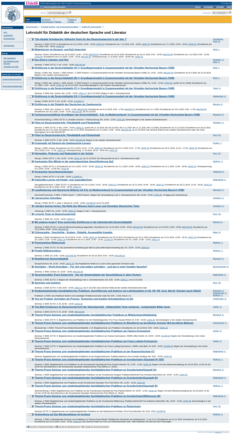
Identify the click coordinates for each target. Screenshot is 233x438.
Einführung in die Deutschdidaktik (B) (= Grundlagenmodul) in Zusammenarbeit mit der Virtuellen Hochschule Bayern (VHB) (104, 78)
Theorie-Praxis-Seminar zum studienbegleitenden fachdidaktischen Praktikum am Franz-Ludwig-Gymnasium (95, 341)
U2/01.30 (183, 375)
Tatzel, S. (217, 88)
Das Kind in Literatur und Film (51, 60)
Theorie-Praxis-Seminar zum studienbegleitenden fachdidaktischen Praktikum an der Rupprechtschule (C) (94, 351)
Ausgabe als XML (11, 67)
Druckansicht (9, 38)
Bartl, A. (216, 62)
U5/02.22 (100, 44)
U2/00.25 (77, 421)
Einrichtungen (32, 27)
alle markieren (10, 58)
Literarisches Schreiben (47, 198)
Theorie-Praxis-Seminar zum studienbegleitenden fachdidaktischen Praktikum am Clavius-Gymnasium (92, 331)
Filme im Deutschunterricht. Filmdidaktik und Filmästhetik (67, 122)
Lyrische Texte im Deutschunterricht (54, 214)
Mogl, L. (216, 49)
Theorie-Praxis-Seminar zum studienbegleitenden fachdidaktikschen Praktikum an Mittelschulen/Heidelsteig (95, 315)
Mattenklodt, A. (219, 96)
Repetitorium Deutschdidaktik (51, 259)
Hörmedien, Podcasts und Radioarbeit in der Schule (63, 153)
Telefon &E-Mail (73, 20)
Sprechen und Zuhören (47, 283)
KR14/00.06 (71, 256)
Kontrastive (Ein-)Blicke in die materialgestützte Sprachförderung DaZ (74, 161)
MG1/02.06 (80, 65)
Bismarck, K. (218, 114)
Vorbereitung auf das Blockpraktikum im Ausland (62, 414)
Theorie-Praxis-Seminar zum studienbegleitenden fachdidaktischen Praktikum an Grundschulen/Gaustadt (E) (96, 386)
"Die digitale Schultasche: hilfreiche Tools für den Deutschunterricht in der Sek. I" (80, 39)
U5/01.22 (139, 57)
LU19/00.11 (79, 101)
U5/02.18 (99, 148)
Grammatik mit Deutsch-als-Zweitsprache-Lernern (62, 143)
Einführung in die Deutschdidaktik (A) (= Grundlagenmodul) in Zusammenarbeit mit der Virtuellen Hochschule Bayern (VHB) (104, 68)
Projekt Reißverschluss (47, 250)
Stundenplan (9, 45)
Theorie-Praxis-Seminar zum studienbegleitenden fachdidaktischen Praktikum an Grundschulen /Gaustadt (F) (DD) (99, 359)
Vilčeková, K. (218, 172)
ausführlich (8, 35)
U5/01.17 (82, 93)
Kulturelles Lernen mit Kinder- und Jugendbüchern (63, 180)
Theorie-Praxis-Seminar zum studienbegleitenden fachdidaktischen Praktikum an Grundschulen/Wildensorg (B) (97, 396)
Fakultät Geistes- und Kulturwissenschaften (59, 27)
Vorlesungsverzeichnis (11, 79)
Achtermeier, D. (220, 299)
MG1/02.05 (94, 54)
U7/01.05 (38, 57)
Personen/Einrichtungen (48, 20)
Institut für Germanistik (91, 27)
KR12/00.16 (120, 256)
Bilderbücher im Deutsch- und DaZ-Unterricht (60, 49)
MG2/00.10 (129, 109)
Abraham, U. (218, 60)
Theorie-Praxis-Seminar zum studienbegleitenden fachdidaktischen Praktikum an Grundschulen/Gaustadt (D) (96, 378)
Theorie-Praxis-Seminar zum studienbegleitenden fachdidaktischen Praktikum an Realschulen (87, 406)
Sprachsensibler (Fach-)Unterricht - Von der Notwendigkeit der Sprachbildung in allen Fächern (87, 275)
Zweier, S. (217, 307)
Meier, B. (217, 232)
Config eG (218, 432)
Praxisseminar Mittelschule (49, 242)
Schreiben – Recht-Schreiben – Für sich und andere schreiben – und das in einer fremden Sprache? (90, 267)
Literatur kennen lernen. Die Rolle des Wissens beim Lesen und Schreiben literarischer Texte (86, 206)
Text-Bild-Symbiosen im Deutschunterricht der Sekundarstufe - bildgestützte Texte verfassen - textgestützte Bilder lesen (102, 307)
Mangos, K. (218, 104)
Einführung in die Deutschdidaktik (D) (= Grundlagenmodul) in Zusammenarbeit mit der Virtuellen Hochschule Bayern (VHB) (104, 96)
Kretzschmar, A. (220, 293)
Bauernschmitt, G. (221, 267)
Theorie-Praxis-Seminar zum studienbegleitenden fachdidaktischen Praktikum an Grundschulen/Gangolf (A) (95, 370)
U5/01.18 (113, 150)
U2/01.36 (151, 320)
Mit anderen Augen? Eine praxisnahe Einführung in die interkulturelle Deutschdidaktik (83, 222)
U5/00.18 (145, 248)
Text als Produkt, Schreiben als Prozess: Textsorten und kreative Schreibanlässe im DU (83, 299)
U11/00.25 (90, 203)
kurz (5, 32)
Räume (58, 22)
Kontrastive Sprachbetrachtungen (53, 172)
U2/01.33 (60, 85)
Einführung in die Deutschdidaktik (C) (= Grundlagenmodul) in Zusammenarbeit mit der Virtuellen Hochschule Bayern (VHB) (104, 88)
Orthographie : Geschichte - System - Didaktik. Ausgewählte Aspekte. (73, 232)
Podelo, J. (217, 143)
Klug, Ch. (217, 135)
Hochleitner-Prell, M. (218, 40)
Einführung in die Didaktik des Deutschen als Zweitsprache (67, 104)
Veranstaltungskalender (12, 86)
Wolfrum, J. (218, 161)
